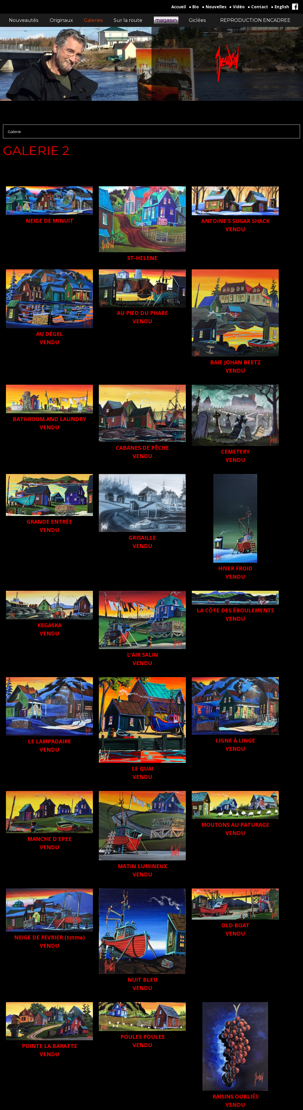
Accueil (178, 6)
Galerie (14, 131)
